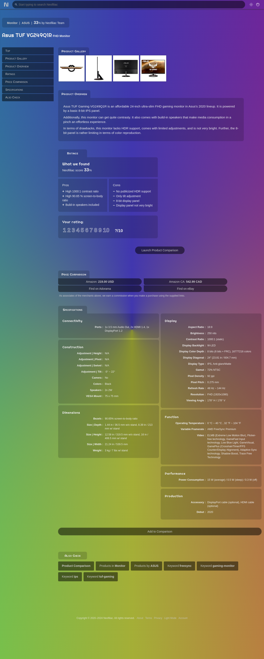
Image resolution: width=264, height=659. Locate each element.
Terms (148, 618)
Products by (146, 565)
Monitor (12, 23)
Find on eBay (185, 288)
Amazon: (100, 281)
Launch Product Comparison (159, 250)
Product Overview (17, 66)
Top (7, 50)
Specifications (14, 89)
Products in (112, 565)
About (140, 618)
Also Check (12, 97)
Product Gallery (16, 58)
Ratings (10, 74)
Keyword (179, 565)
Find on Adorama (100, 288)
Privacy (158, 618)
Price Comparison (16, 81)
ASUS (26, 23)
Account (183, 618)
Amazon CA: (185, 281)
